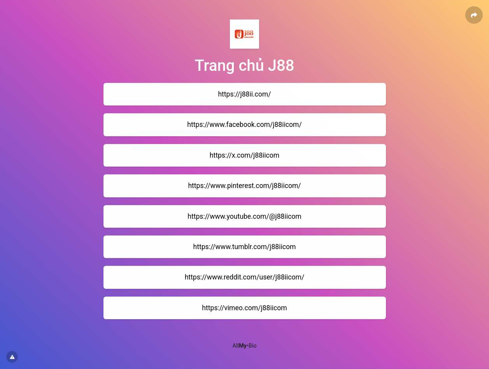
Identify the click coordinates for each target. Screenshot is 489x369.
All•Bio (245, 346)
